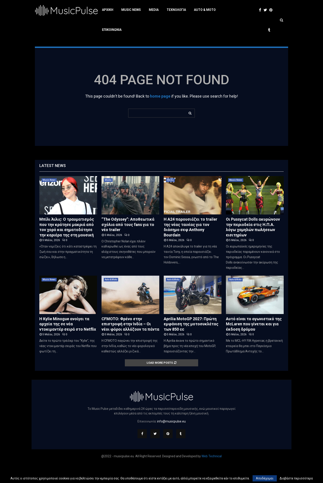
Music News (131, 10)
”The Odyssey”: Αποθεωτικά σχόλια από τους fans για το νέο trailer (128, 244)
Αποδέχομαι (264, 478)
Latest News (52, 185)
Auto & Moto (205, 10)
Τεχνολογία (176, 10)
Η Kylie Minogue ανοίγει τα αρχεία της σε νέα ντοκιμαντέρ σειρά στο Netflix (67, 343)
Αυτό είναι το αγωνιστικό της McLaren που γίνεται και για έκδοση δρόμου (254, 343)
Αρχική (107, 10)
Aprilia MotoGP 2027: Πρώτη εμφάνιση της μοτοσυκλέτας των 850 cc (191, 343)
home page (160, 116)
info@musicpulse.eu (171, 441)
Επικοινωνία (112, 29)
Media (154, 10)
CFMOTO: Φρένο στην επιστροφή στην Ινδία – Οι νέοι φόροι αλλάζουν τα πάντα (130, 343)
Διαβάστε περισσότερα (296, 478)
